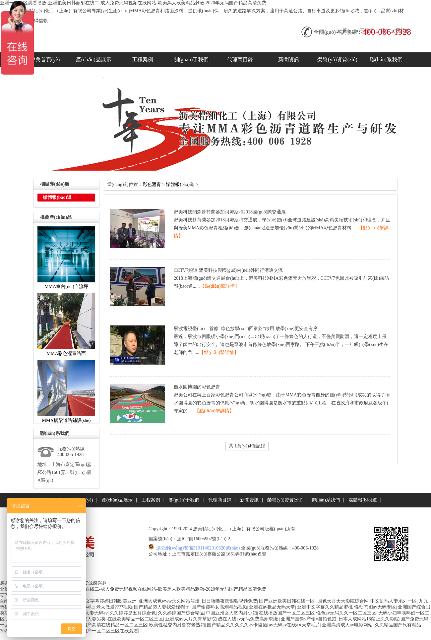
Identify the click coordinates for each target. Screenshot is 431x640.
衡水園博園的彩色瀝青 (197, 386)
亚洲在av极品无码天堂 (272, 607)
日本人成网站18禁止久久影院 (369, 618)
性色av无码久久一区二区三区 (346, 613)
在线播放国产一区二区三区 (287, 613)
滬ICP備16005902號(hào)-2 (203, 538)
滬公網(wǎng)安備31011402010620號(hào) (198, 548)
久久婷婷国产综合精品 (181, 613)
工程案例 (142, 59)
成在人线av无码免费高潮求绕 (248, 618)
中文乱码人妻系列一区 (393, 601)
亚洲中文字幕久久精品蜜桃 (325, 607)
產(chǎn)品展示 (93, 59)
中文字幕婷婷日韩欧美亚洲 (109, 601)
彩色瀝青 (152, 184)
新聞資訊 (288, 59)
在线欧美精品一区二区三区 (135, 618)
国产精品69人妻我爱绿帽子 (162, 607)
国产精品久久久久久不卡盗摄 (237, 624)
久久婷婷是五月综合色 (132, 613)
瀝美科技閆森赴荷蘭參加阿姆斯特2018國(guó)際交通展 (230, 211)
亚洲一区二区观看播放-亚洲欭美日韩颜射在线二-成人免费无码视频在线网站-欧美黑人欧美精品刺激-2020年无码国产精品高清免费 (133, 2)
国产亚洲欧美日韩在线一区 (287, 601)
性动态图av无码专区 (375, 607)
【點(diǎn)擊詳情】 (219, 286)
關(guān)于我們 (191, 59)
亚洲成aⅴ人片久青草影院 (190, 618)
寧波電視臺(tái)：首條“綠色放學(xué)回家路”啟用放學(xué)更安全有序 (246, 328)
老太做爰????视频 (114, 607)
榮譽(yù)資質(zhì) (337, 59)
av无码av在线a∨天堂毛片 (294, 624)
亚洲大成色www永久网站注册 (169, 601)
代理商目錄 (240, 59)
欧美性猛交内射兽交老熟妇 (177, 624)
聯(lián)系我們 (386, 59)
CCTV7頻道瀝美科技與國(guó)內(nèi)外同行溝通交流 (228, 270)
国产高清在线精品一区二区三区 (115, 624)
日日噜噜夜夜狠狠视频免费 (229, 601)
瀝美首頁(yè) (45, 59)
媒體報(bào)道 (180, 184)
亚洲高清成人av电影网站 (347, 624)
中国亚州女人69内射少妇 (231, 613)
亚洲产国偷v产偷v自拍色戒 (309, 618)
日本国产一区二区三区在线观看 (105, 630)
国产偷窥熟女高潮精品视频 (219, 607)
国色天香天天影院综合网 (343, 601)
